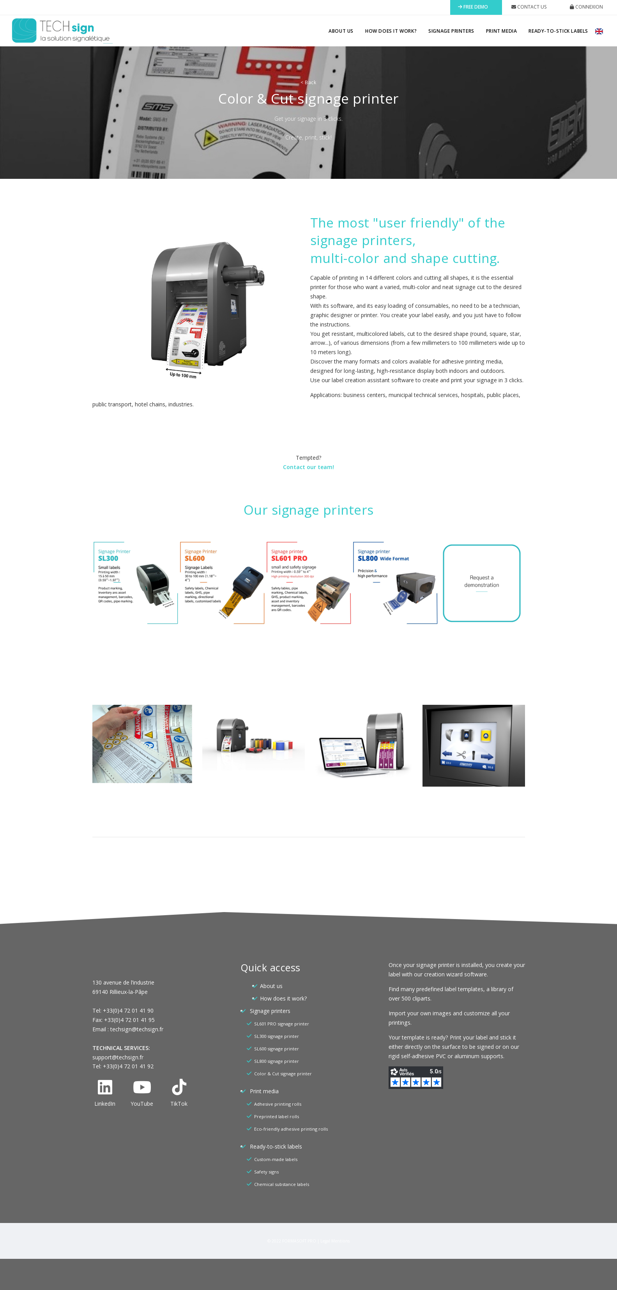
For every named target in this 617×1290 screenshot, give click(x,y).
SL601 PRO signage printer (281, 1024)
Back (308, 82)
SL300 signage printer (276, 1036)
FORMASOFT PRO (299, 1241)
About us (341, 31)
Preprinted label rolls (276, 1116)
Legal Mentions (335, 1241)
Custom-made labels (275, 1159)
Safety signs (266, 1172)
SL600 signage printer (276, 1049)
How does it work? (391, 31)
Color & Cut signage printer (283, 1073)
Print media (501, 31)
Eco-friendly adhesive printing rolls (291, 1129)
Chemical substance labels (281, 1184)
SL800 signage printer (276, 1061)
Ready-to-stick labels (558, 31)
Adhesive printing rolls (277, 1104)
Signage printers (451, 31)
